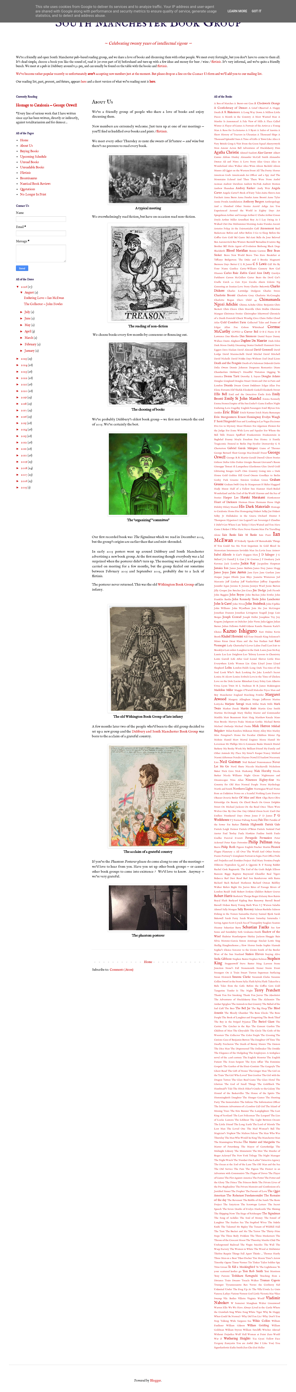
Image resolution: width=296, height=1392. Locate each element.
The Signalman (271, 1213)
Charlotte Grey (245, 295)
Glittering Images (224, 471)
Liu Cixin (250, 663)
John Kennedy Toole (245, 599)
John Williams (222, 608)
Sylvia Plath (261, 981)
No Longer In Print (33, 194)
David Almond (245, 349)
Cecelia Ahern (257, 282)
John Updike (273, 604)
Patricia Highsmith (251, 824)
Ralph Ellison (272, 869)
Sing (277, 940)
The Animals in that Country (246, 1004)
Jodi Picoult (273, 590)
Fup (249, 443)
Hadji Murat (221, 488)
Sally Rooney (245, 909)
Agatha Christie (226, 152)
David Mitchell (271, 354)
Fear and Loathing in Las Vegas (253, 421)
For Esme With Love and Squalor (244, 430)
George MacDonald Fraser (252, 453)
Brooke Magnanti (270, 259)
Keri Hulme (266, 632)
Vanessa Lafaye (222, 1293)
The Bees (230, 1008)
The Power (258, 1178)
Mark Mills (266, 704)
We (230, 1307)
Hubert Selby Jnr (262, 511)
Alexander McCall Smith (254, 157)
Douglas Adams (270, 376)
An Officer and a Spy (257, 175)
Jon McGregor (271, 608)
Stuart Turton (248, 972)
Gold (225, 475)
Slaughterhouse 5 (231, 945)
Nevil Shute (237, 766)
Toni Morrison (272, 1271)
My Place (236, 753)
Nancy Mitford (271, 753)
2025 (24, 359)
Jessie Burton (273, 586)
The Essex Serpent (233, 1062)
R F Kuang (265, 865)
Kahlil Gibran (246, 626)
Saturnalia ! (273, 918)
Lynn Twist (227, 685)
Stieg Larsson (264, 963)
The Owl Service (223, 1169)
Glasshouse (255, 466)
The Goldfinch (265, 1084)
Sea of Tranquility (252, 923)
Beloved (276, 237)
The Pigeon (251, 1169)
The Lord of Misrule (264, 1124)
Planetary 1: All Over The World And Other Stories (251, 851)
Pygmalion (230, 865)
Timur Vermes (239, 1262)
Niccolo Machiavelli (256, 766)
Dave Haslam (229, 349)
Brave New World (234, 255)
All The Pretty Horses (268, 170)
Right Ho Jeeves (240, 887)
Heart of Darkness (225, 502)
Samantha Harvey (248, 914)
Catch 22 (228, 282)
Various (235, 1293)
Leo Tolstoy (249, 654)
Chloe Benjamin (264, 304)
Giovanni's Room (270, 462)
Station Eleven (254, 954)
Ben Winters (239, 242)
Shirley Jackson (256, 936)
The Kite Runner (239, 1111)
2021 (24, 384)
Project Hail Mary (253, 860)
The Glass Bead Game (244, 1079)
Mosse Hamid (267, 739)
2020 (24, 391)
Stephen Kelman (258, 959)
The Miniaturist (243, 1151)
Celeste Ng (273, 282)
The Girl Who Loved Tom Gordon (243, 1075)
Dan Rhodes (232, 336)
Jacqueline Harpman (268, 563)
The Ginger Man (258, 1071)
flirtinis (216, 62)
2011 (24, 449)
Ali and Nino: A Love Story (239, 161)
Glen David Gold (270, 466)
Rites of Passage (260, 887)
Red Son (248, 878)
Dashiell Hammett (264, 345)
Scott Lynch (235, 923)
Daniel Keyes (265, 336)
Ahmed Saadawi (248, 152)
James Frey (259, 568)
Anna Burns (230, 197)
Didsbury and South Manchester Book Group (165, 731)
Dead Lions (274, 358)
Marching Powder (254, 695)
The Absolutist (272, 995)
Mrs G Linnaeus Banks (250, 744)
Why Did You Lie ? (252, 1316)
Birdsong (262, 246)
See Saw (275, 927)
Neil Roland (249, 762)
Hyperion (231, 520)
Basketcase (219, 233)
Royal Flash (220, 900)
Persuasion (266, 838)
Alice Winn (249, 166)
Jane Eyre (253, 572)
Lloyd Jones (265, 663)
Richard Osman (261, 882)
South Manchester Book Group (148, 22)
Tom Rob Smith (252, 1271)
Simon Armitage (248, 940)
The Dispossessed (239, 1048)
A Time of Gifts (249, 139)
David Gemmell (263, 350)
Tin (250, 1262)
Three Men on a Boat (225, 1258)
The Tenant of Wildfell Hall (264, 1226)
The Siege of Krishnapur (249, 1213)
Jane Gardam (267, 572)
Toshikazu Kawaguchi (245, 1276)
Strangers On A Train (226, 972)
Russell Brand (272, 900)
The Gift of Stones (238, 1071)
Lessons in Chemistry (268, 654)
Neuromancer (264, 762)
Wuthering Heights (237, 1338)
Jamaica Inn (221, 568)
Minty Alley (259, 731)
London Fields (241, 667)
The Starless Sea (234, 1222)
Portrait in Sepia (253, 856)
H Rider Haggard (270, 484)
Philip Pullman (260, 842)
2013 (24, 436)
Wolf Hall (241, 1334)
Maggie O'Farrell (243, 690)
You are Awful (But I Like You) (255, 1343)
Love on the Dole (223, 681)
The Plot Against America (238, 1178)
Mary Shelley (244, 713)
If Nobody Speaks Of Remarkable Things (257, 541)
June (28, 318)
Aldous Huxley (231, 157)
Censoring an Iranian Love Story (232, 286)
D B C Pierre (266, 331)
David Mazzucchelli (233, 354)
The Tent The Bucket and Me (230, 1231)
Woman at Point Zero (260, 1334)
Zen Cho (248, 1347)
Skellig (217, 945)
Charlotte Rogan (224, 300)
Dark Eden (274, 341)
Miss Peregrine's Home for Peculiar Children (240, 735)
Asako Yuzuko (264, 224)
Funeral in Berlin (236, 443)
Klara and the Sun (247, 641)
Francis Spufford (236, 435)
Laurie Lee (220, 654)
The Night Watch (223, 1160)
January (30, 351)
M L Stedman (243, 685)
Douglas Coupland (224, 381)
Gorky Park (221, 480)
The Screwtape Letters (253, 1204)
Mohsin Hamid (222, 739)
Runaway (259, 900)
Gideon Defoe (221, 462)
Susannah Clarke (261, 977)
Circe (256, 318)
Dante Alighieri (231, 341)
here (84, 82)
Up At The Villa (253, 1289)
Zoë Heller (259, 1347)
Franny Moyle (233, 439)
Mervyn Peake (236, 721)
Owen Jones (251, 815)
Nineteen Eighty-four (259, 780)
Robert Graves (272, 891)
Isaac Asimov (273, 550)
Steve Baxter (247, 963)
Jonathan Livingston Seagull (251, 612)
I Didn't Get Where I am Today (231, 524)
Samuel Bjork (266, 914)
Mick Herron (261, 726)
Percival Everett (233, 838)
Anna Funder (245, 197)
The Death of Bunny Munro (250, 1044)
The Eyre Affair (254, 1062)
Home (148, 962)
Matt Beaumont (232, 717)
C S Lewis (260, 264)
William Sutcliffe (252, 1329)
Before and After (235, 233)
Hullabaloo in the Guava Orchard (246, 516)
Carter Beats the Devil (260, 277)
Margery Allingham (239, 699)
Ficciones (275, 421)
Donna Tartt (231, 376)
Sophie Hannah (271, 945)
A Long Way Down (251, 112)
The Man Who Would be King (241, 1137)
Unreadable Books (32, 167)
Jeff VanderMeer (250, 581)
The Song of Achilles (226, 1218)
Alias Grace (263, 161)
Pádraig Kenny (250, 820)
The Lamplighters (259, 1111)
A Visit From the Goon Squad (250, 143)
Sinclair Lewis (266, 940)
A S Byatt (251, 130)
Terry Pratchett (267, 990)
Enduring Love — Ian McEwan (44, 298)
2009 (24, 462)
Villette (242, 1298)
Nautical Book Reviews (35, 184)
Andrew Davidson (233, 184)
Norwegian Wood (263, 789)
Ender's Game (256, 403)
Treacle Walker (250, 1280)
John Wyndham (241, 608)
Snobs (259, 945)
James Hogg (273, 568)
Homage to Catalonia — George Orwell (46, 105)
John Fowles (267, 594)
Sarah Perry (231, 918)
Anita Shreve (268, 193)
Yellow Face (273, 1338)
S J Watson (265, 905)
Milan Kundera (234, 731)
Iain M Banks (247, 535)
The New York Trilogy (244, 1155)
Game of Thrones (270, 448)
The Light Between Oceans (265, 1120)
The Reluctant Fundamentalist (244, 1195)
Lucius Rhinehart (243, 681)
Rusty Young (238, 905)
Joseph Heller (250, 617)
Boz (269, 251)
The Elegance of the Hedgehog (231, 1053)
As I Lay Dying (265, 219)
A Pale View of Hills (251, 121)
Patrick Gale (272, 824)
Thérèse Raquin (222, 1253)
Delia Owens (221, 367)
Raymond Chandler (254, 874)
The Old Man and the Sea (266, 1164)
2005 (24, 487)
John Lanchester (270, 599)
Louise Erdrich (241, 676)
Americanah (238, 175)
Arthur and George (237, 215)
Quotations (27, 189)
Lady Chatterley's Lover (240, 645)
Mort (235, 739)
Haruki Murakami (252, 497)
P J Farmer (235, 820)
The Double (273, 1048)
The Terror (254, 1231)
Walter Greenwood (269, 1303)
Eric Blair (231, 412)
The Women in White (241, 1249)
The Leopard (262, 1115)
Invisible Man (247, 550)
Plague (217, 851)
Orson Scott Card (265, 811)
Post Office (268, 856)
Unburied (219, 1289)
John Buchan (252, 594)
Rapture (236, 874)
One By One (229, 811)
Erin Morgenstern (225, 417)
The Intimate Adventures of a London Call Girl (239, 1106)
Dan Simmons (248, 336)
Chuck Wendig (244, 318)
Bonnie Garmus (257, 251)
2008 (24, 468)
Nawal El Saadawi (259, 757)
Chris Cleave (230, 309)
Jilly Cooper (220, 590)
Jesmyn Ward (257, 586)
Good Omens (250, 475)
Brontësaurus (28, 178)
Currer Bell (251, 332)
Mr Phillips (232, 744)
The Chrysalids (241, 1030)
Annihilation (235, 201)
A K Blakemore (230, 112)
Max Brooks (220, 721)
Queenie (253, 865)
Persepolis (251, 838)
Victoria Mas (267, 1293)
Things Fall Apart (242, 1253)
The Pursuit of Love (256, 1191)
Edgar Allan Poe (271, 385)
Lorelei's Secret (271, 672)
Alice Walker (235, 166)
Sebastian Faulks (255, 927)
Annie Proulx (221, 201)
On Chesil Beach (248, 802)
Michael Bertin (272, 721)
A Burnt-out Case (243, 103)
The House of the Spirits (260, 1093)
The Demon (273, 1044)
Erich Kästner (247, 412)
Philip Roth (228, 847)
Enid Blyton (268, 408)
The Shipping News (224, 1213)
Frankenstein (254, 435)
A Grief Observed (258, 108)
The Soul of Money (251, 1218)
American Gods (222, 175)
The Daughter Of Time (262, 1039)
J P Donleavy (267, 559)
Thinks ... (258, 1253)
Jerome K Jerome (239, 586)
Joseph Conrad (231, 617)
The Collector (232, 1035)
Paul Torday (230, 833)
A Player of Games (232, 125)
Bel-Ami (250, 237)
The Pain (239, 1169)
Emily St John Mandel (242, 398)
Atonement (267, 228)
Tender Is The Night (240, 990)
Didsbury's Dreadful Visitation (247, 372)
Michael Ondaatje (224, 726)
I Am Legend (244, 520)
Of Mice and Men (250, 798)
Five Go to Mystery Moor (228, 426)
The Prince (231, 1182)
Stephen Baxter (240, 959)
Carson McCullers (236, 277)
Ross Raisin (274, 896)
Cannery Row (266, 268)
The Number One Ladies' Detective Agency (256, 1160)
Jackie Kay (248, 563)
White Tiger (255, 1312)
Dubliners (255, 385)
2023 (24, 372)
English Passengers (251, 408)
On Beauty (232, 802)
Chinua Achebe (247, 304)
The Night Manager (269, 1155)
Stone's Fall (232, 968)
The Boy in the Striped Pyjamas (232, 1021)
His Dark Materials (254, 506)
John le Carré (223, 604)
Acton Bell (236, 148)
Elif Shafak (236, 390)
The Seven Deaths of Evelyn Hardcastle (244, 1209)
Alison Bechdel (264, 166)
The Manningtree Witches (228, 1142)
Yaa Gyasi (258, 1338)
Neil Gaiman (230, 762)
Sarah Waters (247, 918)
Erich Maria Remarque (267, 412)
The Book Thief (271, 1017)
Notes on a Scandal (244, 793)
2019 (24, 397)
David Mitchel (254, 354)
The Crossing (267, 1035)
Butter (233, 264)
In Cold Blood (268, 546)
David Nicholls (222, 358)
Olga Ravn (268, 797)
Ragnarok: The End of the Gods (246, 869)
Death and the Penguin (227, 363)
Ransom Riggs (222, 874)
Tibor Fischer (244, 1258)
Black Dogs (274, 246)
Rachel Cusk (221, 869)
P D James (265, 815)
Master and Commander (266, 713)
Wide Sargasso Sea (240, 1321)
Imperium (253, 546)
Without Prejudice (224, 1334)
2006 (24, 481)
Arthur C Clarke (256, 215)
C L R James (245, 264)
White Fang (241, 1312)
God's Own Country (246, 471)
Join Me (256, 608)
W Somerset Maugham (244, 1303)
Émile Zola (264, 394)
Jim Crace (247, 590)
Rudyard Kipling (238, 900)
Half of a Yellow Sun (242, 488)
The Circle (255, 1030)
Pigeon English (244, 847)
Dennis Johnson (238, 367)
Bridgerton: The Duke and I (242, 259)
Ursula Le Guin (271, 1289)
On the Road (252, 806)
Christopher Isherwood (256, 313)
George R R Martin (237, 457)
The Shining (273, 1209)
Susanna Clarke (241, 977)
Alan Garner (265, 153)
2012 (24, 442)
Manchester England (231, 695)
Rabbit (276, 865)
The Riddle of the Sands (256, 1200)
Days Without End (256, 358)
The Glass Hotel (266, 1079)
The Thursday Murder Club (260, 1240)
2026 (24, 287)
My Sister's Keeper (252, 753)
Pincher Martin (262, 847)
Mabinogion (273, 685)
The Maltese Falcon (247, 1133)
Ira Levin (260, 550)
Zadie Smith (236, 1347)
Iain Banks (229, 535)
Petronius (242, 842)
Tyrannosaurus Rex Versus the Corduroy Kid (253, 1284)
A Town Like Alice (268, 139)
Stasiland (239, 954)
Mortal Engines (249, 739)
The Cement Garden (263, 1026)
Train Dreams (232, 1280)
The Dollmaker (258, 1048)
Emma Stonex (221, 403)
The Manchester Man (268, 1137)
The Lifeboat (242, 1120)
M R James (259, 685)
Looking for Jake (252, 672)
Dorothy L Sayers (250, 376)
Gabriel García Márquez (242, 448)
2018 (24, 404)
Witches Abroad (271, 1329)
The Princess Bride (248, 1182)
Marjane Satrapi (234, 704)
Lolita (228, 668)
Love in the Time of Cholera (265, 676)
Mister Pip (274, 735)
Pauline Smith (264, 833)
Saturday (261, 918)
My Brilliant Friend (252, 748)
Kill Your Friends (253, 636)
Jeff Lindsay (232, 581)
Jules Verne (254, 621)
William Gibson (235, 1325)
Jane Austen (238, 572)
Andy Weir (263, 188)
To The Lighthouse (266, 1267)
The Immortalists (230, 1102)
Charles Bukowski (259, 286)
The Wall (269, 1244)
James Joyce (221, 572)
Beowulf (250, 242)
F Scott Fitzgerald (225, 421)
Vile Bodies (229, 1298)
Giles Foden (236, 462)
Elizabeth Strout (271, 390)
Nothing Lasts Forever (267, 793)
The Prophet (238, 1191)
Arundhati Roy (246, 219)
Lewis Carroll (221, 659)
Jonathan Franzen (224, 612)
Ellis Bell (220, 394)
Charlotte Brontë (224, 295)
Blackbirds (219, 251)
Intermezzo (233, 550)
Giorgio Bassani (252, 462)
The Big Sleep (259, 1008)
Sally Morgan (229, 909)
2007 (24, 475)
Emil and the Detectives (242, 394)
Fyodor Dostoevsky (263, 443)
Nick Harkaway (244, 771)
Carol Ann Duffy (259, 273)
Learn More (237, 11)
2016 (24, 417)
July (28, 312)
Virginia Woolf (255, 1298)
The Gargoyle (267, 1066)
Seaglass (267, 923)
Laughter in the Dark (248, 650)
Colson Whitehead (252, 327)
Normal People (249, 784)
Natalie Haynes (241, 757)
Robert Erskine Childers (250, 891)
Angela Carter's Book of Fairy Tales (242, 193)
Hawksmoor (273, 497)
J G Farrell (228, 559)
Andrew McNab (253, 184)
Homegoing (246, 511)
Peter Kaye (230, 842)
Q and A (242, 865)
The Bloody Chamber (236, 1013)
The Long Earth (243, 1124)
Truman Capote (270, 1280)
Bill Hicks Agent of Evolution (239, 246)
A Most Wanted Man (264, 117)
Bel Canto (239, 237)
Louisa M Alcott (223, 676)
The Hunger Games (253, 1097)
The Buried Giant (263, 1022)
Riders (226, 887)
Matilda (218, 717)
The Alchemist (266, 999)
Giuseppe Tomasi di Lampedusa (231, 466)
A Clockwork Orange (267, 103)
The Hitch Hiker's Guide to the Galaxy (254, 1088)
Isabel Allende (223, 555)
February (31, 344)
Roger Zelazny (260, 896)
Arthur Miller (229, 219)
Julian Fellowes (230, 626)
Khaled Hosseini (232, 636)
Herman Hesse (246, 502)
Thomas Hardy (271, 1253)
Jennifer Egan (221, 586)
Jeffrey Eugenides (270, 581)
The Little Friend (223, 1124)
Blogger (155, 1381)
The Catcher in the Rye (236, 1026)
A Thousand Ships (267, 134)
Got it (256, 11)
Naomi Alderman (223, 757)
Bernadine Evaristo (266, 242)
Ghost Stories (272, 457)
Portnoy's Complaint (233, 856)
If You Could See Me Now (230, 546)
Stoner (259, 968)
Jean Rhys (246, 577)
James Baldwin (245, 568)
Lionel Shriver (258, 659)
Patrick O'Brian (247, 829)
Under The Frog (234, 1289)
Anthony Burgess (253, 202)
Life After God (240, 659)
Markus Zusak (231, 708)
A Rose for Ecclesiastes (232, 130)
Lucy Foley (259, 681)
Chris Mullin (262, 309)
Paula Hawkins (246, 833)
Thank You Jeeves (253, 995)
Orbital (251, 811)
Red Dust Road (233, 878)
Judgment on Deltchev (235, 621)
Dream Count (241, 385)
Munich (268, 744)
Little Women (236, 663)
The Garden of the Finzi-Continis (241, 1066)
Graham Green (259, 480)
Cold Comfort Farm (233, 322)
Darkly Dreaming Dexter (240, 345)
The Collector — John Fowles (43, 304)
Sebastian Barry (232, 927)
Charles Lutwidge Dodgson (243, 291)
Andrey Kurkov (245, 188)
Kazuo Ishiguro (240, 631)
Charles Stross (271, 291)
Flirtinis (25, 173)
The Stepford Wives (256, 1222)
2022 (24, 378)
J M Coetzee (252, 559)
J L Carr (239, 559)
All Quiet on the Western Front (239, 170)
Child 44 (251, 300)
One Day (242, 811)
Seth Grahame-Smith (249, 932)
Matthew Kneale (264, 717)
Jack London (231, 563)
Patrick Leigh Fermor (226, 829)
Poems (217, 856)
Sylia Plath (248, 981)
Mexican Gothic (254, 721)
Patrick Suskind (265, 829)
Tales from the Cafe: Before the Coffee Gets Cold (250, 986)
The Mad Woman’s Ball (260, 1128)
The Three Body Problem (235, 1236)
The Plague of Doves (256, 1173)
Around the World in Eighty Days (252, 210)
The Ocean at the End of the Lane (232, 1164)
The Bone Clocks (258, 1013)
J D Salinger (267, 555)
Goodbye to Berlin (269, 475)
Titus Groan (220, 1267)
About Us (26, 146)
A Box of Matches (223, 103)
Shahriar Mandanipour (234, 936)
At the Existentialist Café (245, 228)
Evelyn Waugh (271, 417)
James (233, 568)
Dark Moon (220, 345)
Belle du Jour (263, 237)
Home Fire (233, 511)
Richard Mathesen (241, 882)
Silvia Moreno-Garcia (226, 940)
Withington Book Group (176, 584)
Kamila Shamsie (263, 626)
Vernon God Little (250, 1293)
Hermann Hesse (264, 502)
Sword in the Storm (232, 981)
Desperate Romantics (260, 367)
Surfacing (275, 972)
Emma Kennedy (271, 399)
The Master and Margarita (259, 1142)
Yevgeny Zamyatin (224, 1343)
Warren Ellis (220, 1307)
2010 (24, 455)
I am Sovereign (260, 520)
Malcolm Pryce (261, 690)
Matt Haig (248, 717)
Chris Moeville (246, 309)
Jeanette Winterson (264, 577)
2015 (24, 423)
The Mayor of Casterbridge (257, 1146)
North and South (223, 789)
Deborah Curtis (272, 363)
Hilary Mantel (230, 507)
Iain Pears (265, 535)
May (28, 325)
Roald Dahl (230, 891)
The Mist (258, 1151)
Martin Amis (248, 708)
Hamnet (260, 488)
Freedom (248, 439)
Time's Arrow (272, 1258)
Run (250, 900)
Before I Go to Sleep (256, 233)
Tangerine (219, 990)
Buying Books (29, 151)
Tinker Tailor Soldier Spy (266, 1262)
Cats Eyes (241, 282)
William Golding (258, 1325)
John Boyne (237, 595)
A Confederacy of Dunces (230, 108)
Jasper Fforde (231, 577)
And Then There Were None (254, 179)
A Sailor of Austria (267, 130)
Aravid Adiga (260, 206)
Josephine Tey (267, 617)
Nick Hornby (262, 771)
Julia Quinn (267, 621)
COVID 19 (237, 331)
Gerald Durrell (257, 457)
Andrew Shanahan (224, 188)
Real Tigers (273, 874)
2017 (24, 410)
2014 (24, 429)
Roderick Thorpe (242, 896)
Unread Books (29, 162)
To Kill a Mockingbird (241, 1267)
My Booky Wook (232, 748)
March (29, 338)
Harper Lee (231, 498)
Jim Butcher (234, 590)
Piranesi (275, 847)
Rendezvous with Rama (267, 878)
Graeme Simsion (239, 480)
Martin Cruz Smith (269, 708)
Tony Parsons (222, 1276)
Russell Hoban (222, 905)
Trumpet (219, 1284)
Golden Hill (235, 475)
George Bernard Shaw (225, 453)
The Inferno (246, 1102)
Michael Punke (243, 726)
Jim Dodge (259, 590)
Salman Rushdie (263, 909)
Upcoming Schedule (33, 157)
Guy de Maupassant (250, 484)
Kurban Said (266, 641)
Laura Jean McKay (270, 650)
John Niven (238, 604)
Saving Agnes (221, 923)
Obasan (218, 797)
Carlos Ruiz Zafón (235, 273)
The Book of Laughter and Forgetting (242, 1017)
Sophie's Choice (222, 950)
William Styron (233, 1329)
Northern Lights (243, 789)
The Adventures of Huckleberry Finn (235, 999)
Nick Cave (228, 771)
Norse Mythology (270, 784)
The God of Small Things (240, 1084)
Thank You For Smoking (228, 995)
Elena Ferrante (222, 390)
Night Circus (251, 775)
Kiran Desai (228, 641)
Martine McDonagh (225, 713)
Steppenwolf (231, 963)
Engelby (235, 408)
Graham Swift (231, 484)
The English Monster (254, 1057)
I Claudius (274, 520)
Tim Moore (259, 1258)
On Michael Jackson (232, 806)
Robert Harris (223, 896)
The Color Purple (250, 1035)
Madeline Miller (223, 690)
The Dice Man (222, 1048)
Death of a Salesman (252, 363)
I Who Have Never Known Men (247, 529)
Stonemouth (247, 968)
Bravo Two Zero (255, 255)
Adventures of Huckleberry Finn (261, 148)
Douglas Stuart (243, 381)
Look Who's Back (230, 672)
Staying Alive (272, 954)
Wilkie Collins (261, 1321)
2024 (24, 365)
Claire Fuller (266, 318)
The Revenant (234, 1200)
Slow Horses (248, 945)
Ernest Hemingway (249, 417)
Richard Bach (221, 882)
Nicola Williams (232, 775)
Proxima (268, 860)
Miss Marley (273, 731)
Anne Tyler (274, 197)
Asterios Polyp (222, 228)
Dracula (228, 385)
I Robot (225, 529)
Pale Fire (263, 820)
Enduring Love (222, 408)
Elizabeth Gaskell (252, 390)
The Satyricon (231, 1204)
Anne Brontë (260, 197)
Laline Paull (260, 645)
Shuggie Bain (272, 936)
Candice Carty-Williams (243, 268)
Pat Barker (233, 824)
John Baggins (221, 594)
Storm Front (272, 968)
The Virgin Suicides (251, 1244)
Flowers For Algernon (255, 426)
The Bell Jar (242, 1008)
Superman (263, 972)
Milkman (247, 731)
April (28, 331)
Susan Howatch (222, 977)
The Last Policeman (244, 1115)
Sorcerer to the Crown (244, 950)
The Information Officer (267, 1102)
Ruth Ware (252, 905)
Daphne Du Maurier (254, 341)
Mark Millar (252, 704)
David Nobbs (238, 358)
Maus (277, 717)
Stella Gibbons (223, 959)
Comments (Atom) (121, 970)
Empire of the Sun (239, 403)
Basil (277, 228)
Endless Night (272, 403)
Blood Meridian (237, 251)
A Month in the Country (236, 117)
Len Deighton (234, 654)
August (30, 293)
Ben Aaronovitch (223, 242)
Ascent (276, 224)
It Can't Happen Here (245, 554)
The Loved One (236, 1128)
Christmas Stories (233, 313)
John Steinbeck (255, 604)
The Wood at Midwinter (267, 1249)
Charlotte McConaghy (267, 295)
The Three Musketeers (262, 1236)
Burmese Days (221, 264)
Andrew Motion (271, 184)
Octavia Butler (230, 797)
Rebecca (218, 878)
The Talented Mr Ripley (234, 1226)
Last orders (230, 650)
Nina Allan (236, 780)
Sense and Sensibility (225, 932)
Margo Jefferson (261, 699)
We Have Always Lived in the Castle (252, 1307)
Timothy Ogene (222, 1262)
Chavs (240, 300)
